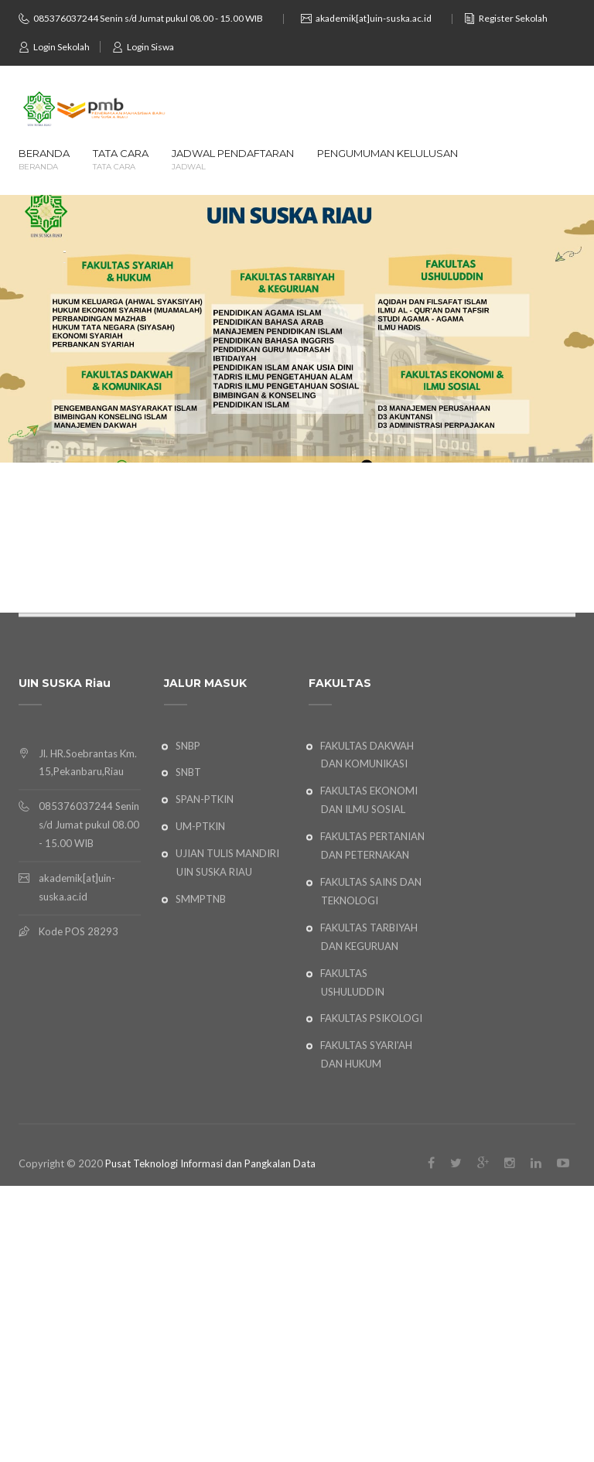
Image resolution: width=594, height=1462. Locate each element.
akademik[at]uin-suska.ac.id (374, 18)
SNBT (188, 833)
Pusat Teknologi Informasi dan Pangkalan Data (210, 1224)
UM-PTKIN (200, 887)
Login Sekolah (54, 47)
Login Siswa (143, 47)
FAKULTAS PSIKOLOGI (371, 1079)
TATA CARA (120, 160)
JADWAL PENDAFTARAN (233, 160)
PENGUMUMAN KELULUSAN (387, 154)
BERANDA (44, 160)
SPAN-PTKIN (205, 860)
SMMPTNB (201, 960)
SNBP (188, 806)
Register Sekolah (506, 18)
